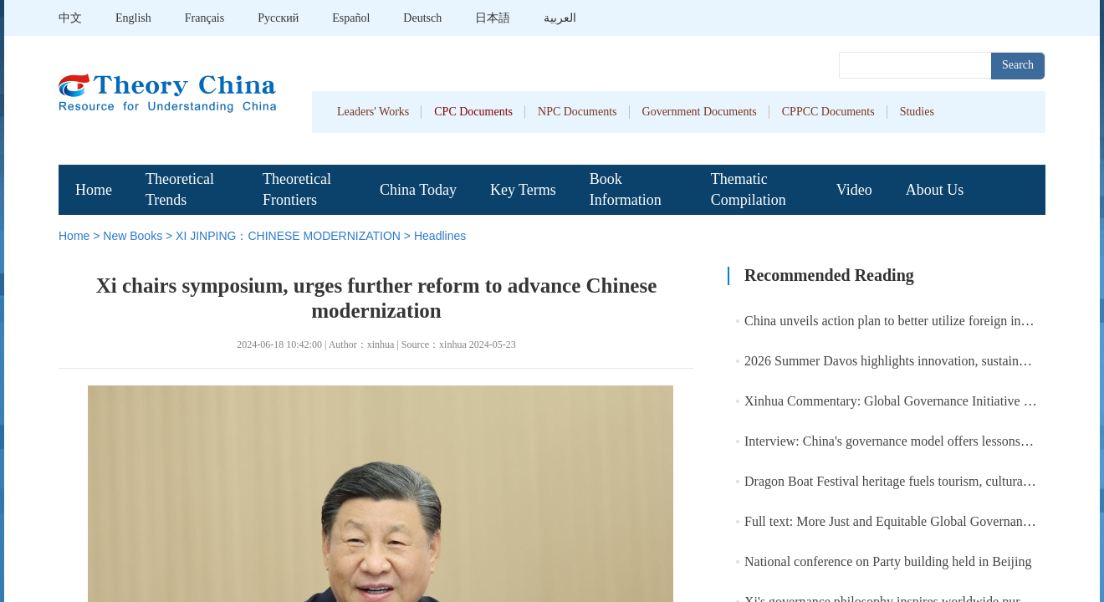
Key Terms (523, 189)
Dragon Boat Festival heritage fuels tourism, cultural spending (911, 481)
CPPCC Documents (828, 111)
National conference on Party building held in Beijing (887, 561)
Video (854, 189)
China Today (418, 189)
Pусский (278, 18)
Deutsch (422, 18)
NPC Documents (577, 111)
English (133, 18)
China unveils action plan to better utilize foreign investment (906, 321)
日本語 (492, 18)
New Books (132, 235)
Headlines (440, 235)
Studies (917, 111)
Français (204, 18)
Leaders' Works (373, 111)
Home (93, 189)
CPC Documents (473, 111)
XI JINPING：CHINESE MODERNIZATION (288, 235)
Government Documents (699, 111)
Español (351, 18)
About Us (935, 189)
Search (1018, 65)
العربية (560, 18)
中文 (70, 18)
